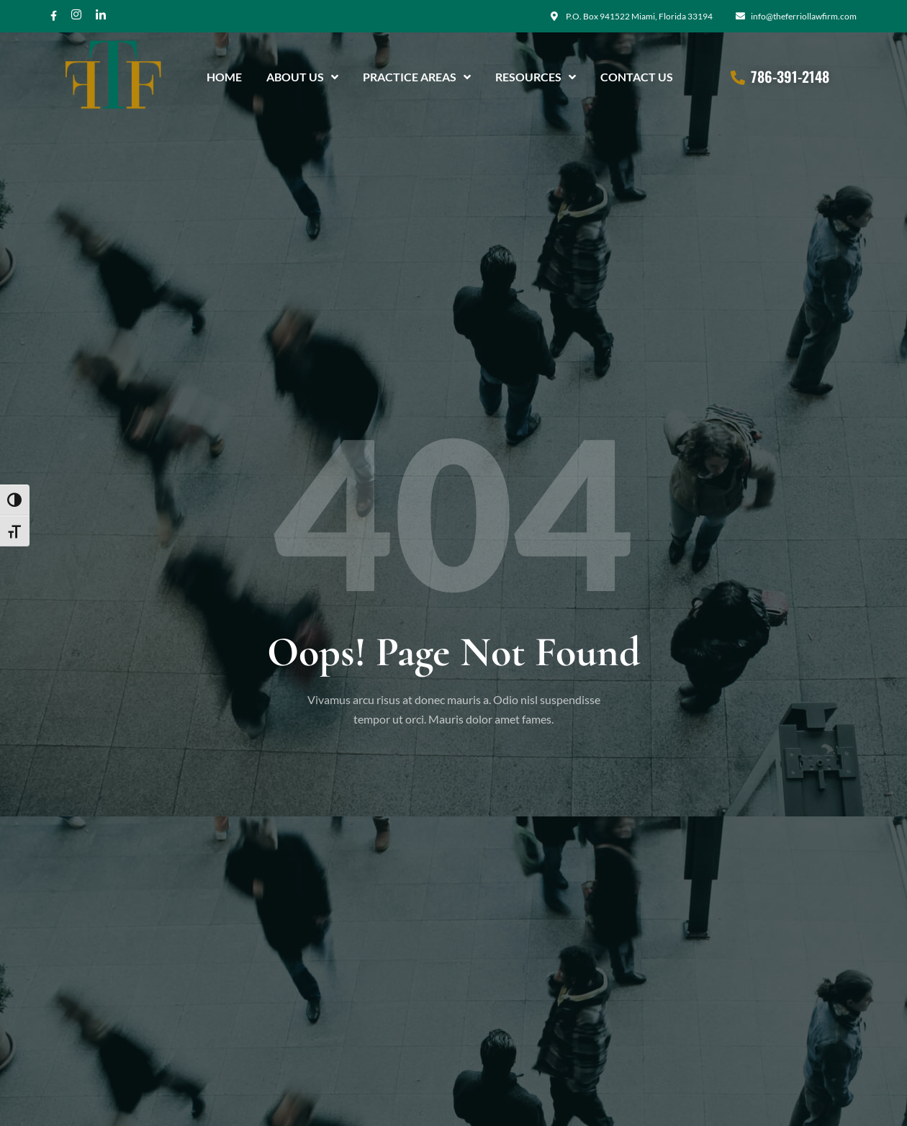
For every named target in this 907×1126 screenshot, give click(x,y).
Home (224, 74)
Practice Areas (417, 75)
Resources (535, 75)
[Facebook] (53, 16)
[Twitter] (101, 16)
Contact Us (636, 74)
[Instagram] (76, 16)
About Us (302, 75)
